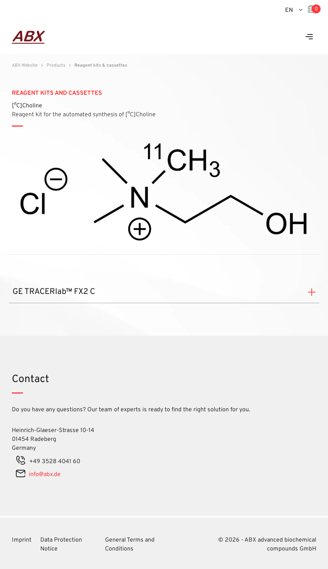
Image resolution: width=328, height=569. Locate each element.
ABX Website (24, 65)
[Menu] (309, 37)
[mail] (20, 474)
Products (56, 65)
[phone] (20, 461)
